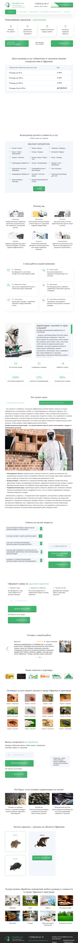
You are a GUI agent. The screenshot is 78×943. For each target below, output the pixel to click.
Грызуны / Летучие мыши (36, 177)
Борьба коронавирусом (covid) (38, 183)
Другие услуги (60, 13)
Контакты (70, 12)
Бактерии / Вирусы (57, 154)
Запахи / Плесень (17, 160)
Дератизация (37, 13)
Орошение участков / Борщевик (18, 172)
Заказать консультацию (13, 46)
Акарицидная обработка (19, 176)
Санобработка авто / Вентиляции (37, 172)
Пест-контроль (56, 171)
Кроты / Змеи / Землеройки (15, 155)
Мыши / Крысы (36, 150)
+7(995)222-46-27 (41, 4)
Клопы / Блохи (16, 150)
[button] (7, 651)
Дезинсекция (25, 13)
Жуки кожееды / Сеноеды (16, 183)
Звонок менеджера (22, 611)
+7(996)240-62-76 (57, 567)
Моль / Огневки (56, 160)
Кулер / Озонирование (38, 165)
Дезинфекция (50, 13)
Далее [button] (39, 191)
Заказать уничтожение (42, 863)
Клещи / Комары (36, 154)
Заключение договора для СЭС (57, 177)
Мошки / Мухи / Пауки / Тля (38, 160)
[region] (54, 342)
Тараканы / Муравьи (58, 150)
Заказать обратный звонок (61, 5)
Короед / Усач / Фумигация (55, 166)
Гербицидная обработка (19, 165)
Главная (11, 12)
